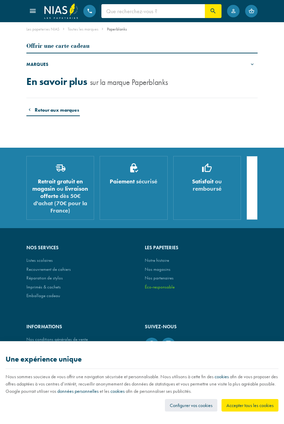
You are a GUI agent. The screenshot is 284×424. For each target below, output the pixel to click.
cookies (222, 376)
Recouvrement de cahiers (48, 269)
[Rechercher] (213, 11)
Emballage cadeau (43, 295)
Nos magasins (157, 269)
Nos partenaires (159, 278)
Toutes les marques (83, 29)
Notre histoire (157, 260)
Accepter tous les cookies (250, 405)
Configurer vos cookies (191, 405)
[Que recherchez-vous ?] (153, 11)
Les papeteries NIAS (42, 29)
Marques (37, 64)
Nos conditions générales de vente (57, 339)
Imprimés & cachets (43, 287)
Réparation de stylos (44, 278)
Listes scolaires (39, 260)
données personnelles (78, 391)
